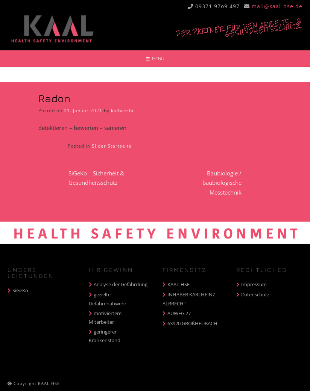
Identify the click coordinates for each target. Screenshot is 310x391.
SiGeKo (20, 290)
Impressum (254, 284)
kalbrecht (122, 110)
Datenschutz (255, 294)
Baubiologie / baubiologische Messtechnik (222, 182)
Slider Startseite (112, 146)
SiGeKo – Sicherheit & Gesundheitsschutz (96, 178)
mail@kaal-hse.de (277, 6)
